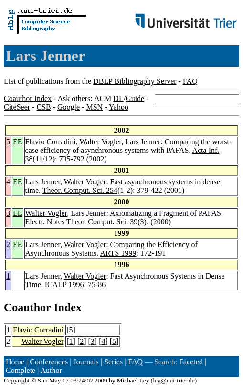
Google (68, 107)
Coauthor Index (28, 98)
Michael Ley (133, 380)
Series (113, 362)
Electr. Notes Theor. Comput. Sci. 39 (81, 222)
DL (118, 98)
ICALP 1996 (64, 285)
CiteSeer (17, 107)
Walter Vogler (100, 142)
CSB (43, 107)
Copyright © (20, 380)
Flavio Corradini (50, 142)
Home (15, 362)
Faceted (191, 362)
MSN (94, 107)
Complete (20, 370)
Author (51, 370)
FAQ (190, 81)
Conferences (49, 362)
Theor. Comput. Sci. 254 (79, 190)
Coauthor (27, 307)
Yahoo (118, 107)
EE (17, 142)
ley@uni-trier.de (173, 380)
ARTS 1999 (118, 253)
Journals (85, 362)
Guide (135, 98)
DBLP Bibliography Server (135, 81)
